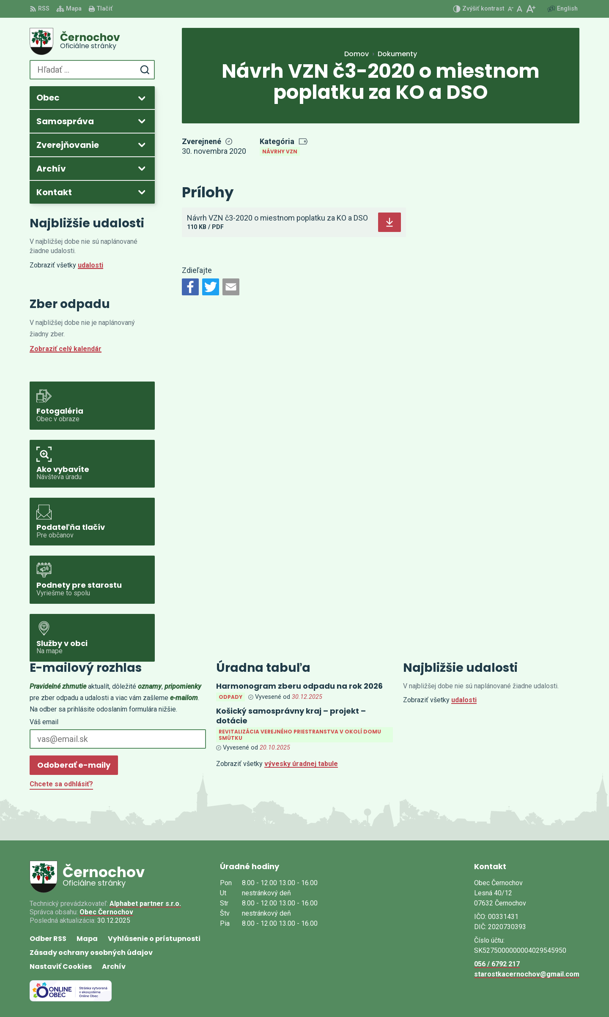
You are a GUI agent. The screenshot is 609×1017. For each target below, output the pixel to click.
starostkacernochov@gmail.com (526, 974)
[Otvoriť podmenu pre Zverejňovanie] (141, 144)
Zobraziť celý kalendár (66, 349)
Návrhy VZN (279, 151)
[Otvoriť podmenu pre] (141, 98)
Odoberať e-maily (73, 765)
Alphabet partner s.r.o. (145, 904)
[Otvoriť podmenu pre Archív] (141, 168)
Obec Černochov (106, 912)
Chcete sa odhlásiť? (61, 784)
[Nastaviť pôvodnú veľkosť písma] (519, 9)
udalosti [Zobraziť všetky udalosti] (90, 265)
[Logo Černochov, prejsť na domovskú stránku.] (92, 41)
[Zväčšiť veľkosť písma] (530, 9)
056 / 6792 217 (497, 964)
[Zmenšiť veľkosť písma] (510, 9)
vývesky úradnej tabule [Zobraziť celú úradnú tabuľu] (301, 764)
